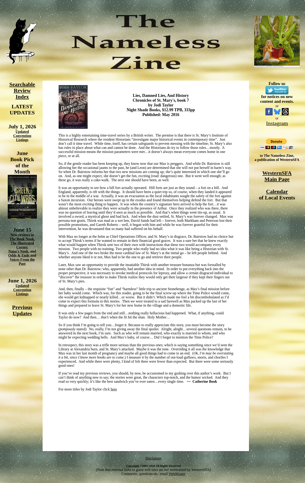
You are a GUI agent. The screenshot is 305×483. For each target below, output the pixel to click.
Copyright (132, 466)
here (114, 389)
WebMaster (177, 474)
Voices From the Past (22, 262)
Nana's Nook (18, 251)
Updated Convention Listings (22, 136)
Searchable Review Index (22, 90)
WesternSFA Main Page (277, 176)
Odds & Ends (19, 255)
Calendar (277, 191)
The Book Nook (22, 239)
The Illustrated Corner (22, 245)
